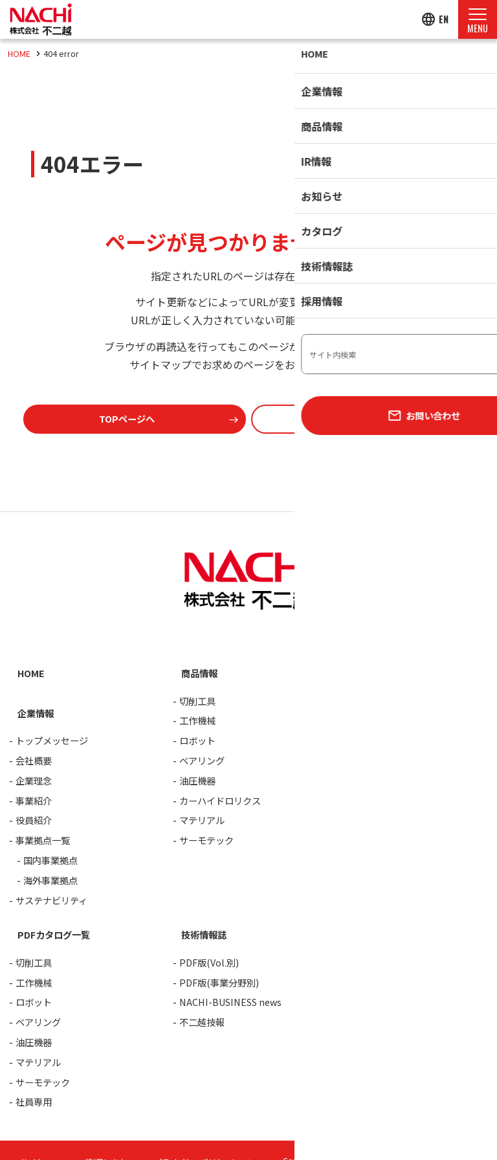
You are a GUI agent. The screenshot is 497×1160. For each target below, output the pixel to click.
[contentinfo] (248, 837)
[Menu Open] (477, 19)
